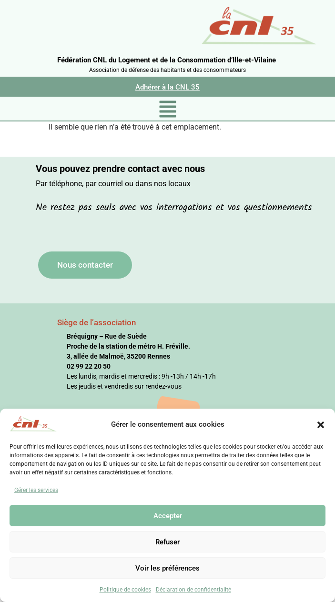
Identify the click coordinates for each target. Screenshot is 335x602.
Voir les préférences (167, 568)
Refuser (167, 542)
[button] (320, 424)
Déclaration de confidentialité (193, 589)
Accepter (167, 516)
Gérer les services (36, 490)
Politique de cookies (125, 589)
